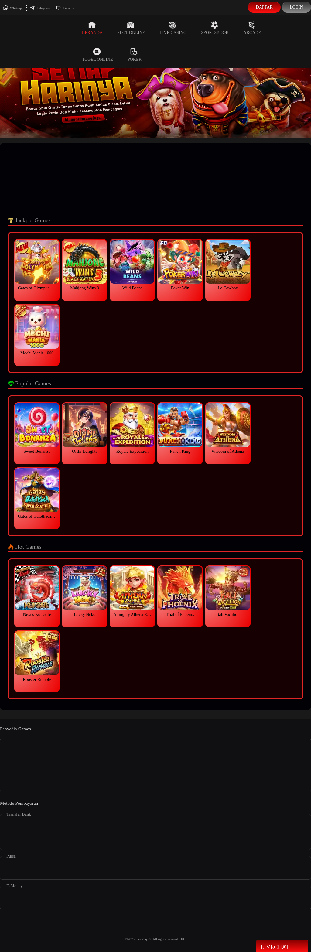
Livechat (65, 8)
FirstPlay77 (143, 939)
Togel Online (97, 55)
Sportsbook (215, 28)
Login (296, 7)
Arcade (252, 28)
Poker (135, 55)
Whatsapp (13, 8)
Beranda (92, 28)
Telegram (40, 8)
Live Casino (173, 28)
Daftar (264, 7)
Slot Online (131, 28)
